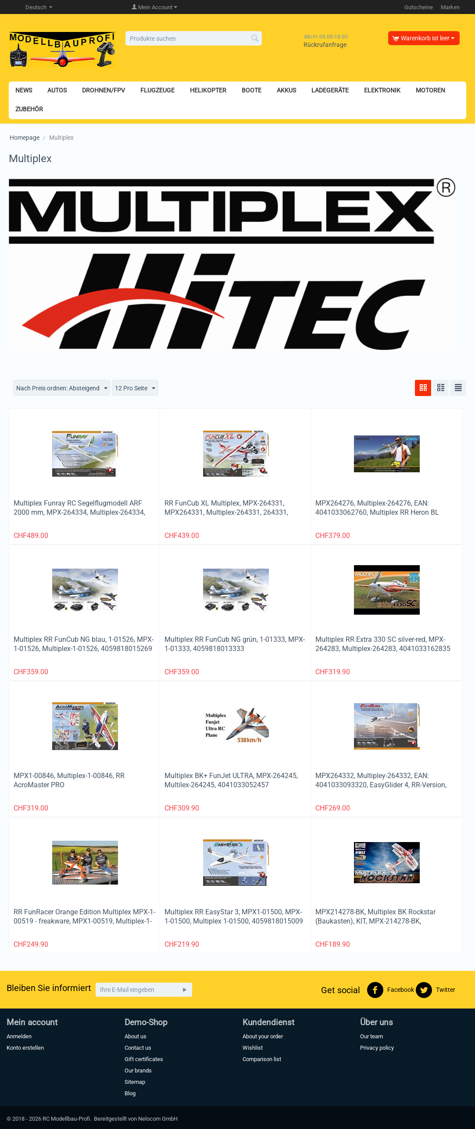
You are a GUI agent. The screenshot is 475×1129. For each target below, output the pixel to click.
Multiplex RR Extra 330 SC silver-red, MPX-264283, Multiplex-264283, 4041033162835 (382, 644)
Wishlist (253, 1047)
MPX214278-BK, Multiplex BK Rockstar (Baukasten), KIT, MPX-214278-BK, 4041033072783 (375, 921)
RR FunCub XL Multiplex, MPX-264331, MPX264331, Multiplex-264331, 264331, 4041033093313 (226, 512)
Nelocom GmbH (158, 1118)
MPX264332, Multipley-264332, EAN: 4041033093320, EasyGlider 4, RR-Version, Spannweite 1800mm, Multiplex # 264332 (380, 785)
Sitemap (135, 1082)
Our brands (138, 1070)
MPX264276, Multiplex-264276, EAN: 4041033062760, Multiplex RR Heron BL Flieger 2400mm (377, 512)
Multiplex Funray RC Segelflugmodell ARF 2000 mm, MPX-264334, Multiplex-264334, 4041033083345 (79, 512)
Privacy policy (377, 1047)
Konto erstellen (25, 1047)
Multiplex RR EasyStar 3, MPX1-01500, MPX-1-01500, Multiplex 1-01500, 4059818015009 (233, 916)
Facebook (390, 990)
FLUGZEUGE (157, 90)
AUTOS (57, 90)
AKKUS (286, 90)
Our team (371, 1036)
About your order (263, 1036)
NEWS (23, 90)
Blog (130, 1093)
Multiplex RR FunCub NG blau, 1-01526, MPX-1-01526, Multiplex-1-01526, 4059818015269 (84, 644)
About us (135, 1036)
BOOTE (251, 90)
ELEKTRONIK (382, 90)
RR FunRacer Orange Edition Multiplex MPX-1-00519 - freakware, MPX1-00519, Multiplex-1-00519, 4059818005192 (84, 921)
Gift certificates (144, 1059)
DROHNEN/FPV (103, 90)
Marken (450, 7)
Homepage (24, 137)
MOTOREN (430, 90)
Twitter (435, 990)
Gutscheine (418, 7)
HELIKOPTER (208, 90)
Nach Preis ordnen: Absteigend (61, 388)
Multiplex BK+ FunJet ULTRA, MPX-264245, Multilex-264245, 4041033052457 (231, 780)
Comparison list (262, 1059)
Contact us (138, 1047)
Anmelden (19, 1036)
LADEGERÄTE (330, 90)
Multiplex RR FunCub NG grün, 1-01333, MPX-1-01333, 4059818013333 (234, 644)
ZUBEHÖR (29, 109)
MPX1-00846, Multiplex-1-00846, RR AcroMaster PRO (69, 780)
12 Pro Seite (135, 388)
